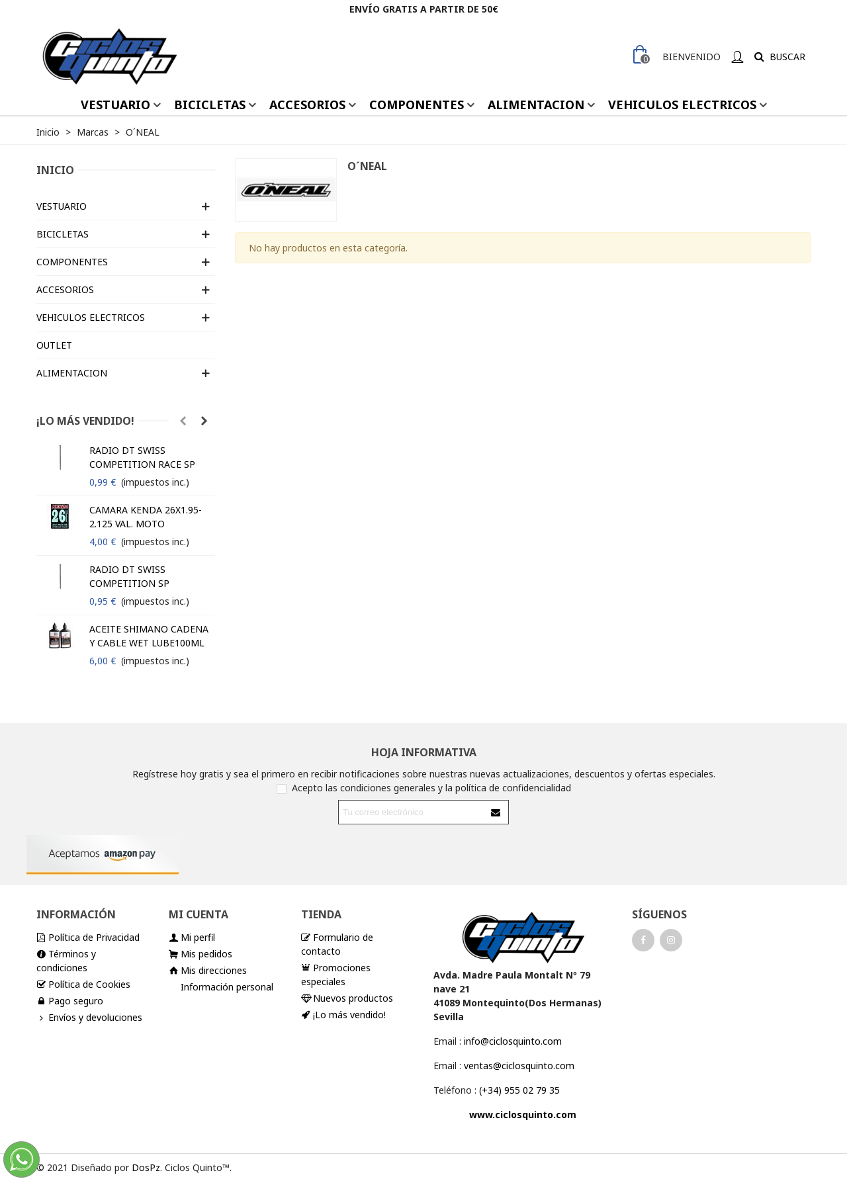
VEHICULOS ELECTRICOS (682, 104)
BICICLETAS (209, 104)
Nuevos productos (347, 998)
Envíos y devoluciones (89, 1017)
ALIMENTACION (536, 104)
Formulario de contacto (337, 943)
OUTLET (54, 345)
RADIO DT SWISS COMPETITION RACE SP (142, 457)
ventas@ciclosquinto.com (519, 1065)
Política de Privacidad (88, 937)
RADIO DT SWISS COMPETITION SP (129, 576)
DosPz (146, 1167)
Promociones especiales (336, 974)
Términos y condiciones (66, 960)
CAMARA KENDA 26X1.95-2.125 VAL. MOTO (145, 516)
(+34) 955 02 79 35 (519, 1090)
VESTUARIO (115, 104)
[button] (183, 421)
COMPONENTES (416, 104)
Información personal (227, 987)
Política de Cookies (83, 984)
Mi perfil (192, 937)
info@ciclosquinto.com (513, 1041)
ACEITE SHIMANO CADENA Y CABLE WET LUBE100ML (148, 636)
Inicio (55, 170)
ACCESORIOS (307, 104)
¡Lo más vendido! (85, 421)
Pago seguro (69, 1001)
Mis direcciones (208, 970)
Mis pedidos (200, 954)
